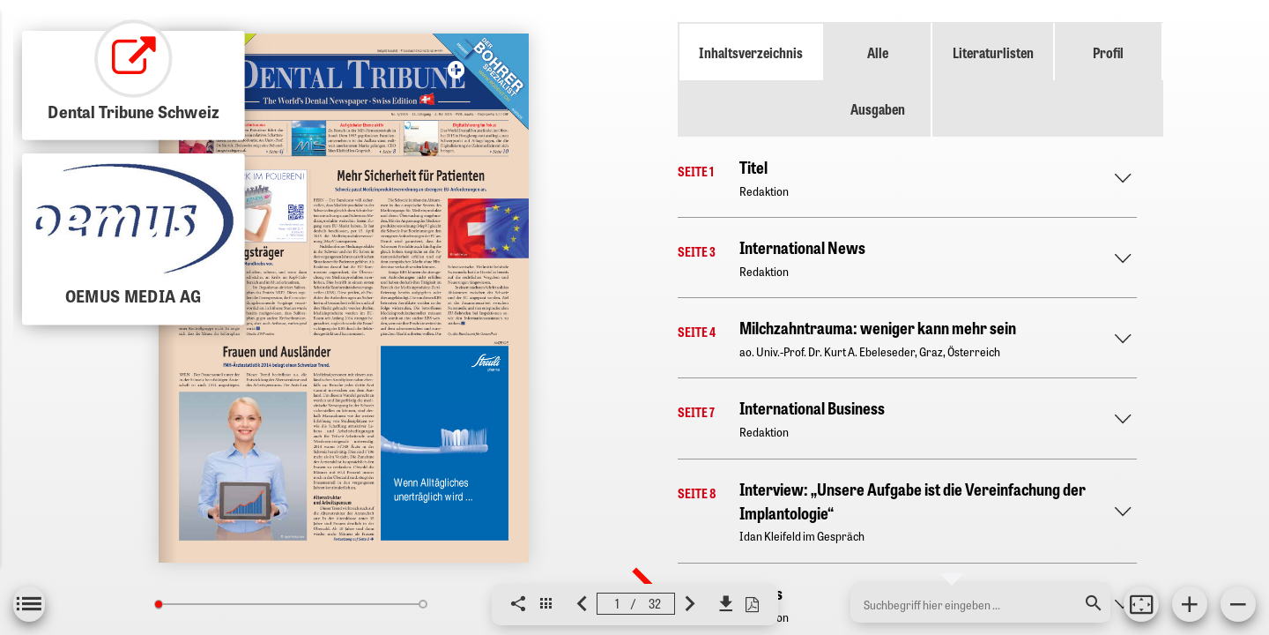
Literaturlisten (993, 52)
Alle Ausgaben (877, 80)
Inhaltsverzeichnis (751, 52)
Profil (1108, 52)
